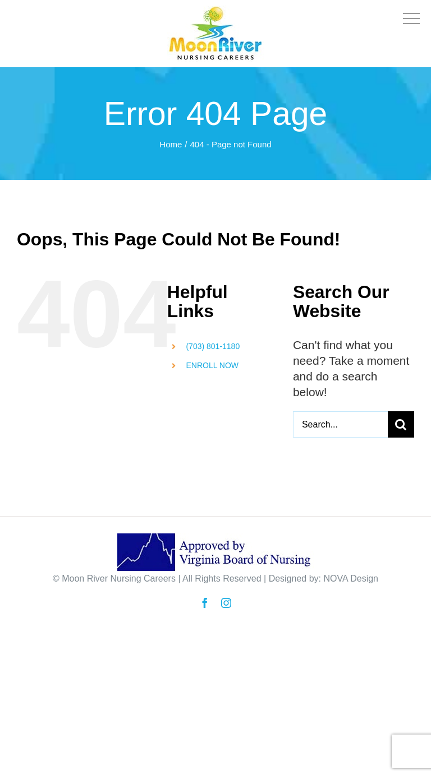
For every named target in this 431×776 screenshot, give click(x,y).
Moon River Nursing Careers (119, 578)
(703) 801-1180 (213, 346)
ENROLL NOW (212, 365)
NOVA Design (350, 578)
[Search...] (340, 424)
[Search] (401, 424)
